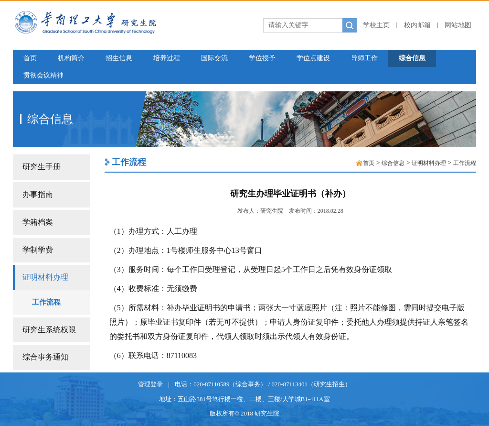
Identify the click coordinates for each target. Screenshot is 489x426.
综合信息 (393, 163)
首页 (368, 163)
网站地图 (458, 25)
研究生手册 (41, 167)
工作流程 (46, 302)
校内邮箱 (417, 25)
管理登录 (150, 384)
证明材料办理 (45, 277)
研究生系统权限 (49, 330)
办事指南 (37, 194)
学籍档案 (37, 222)
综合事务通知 (45, 357)
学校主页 (376, 25)
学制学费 (37, 250)
